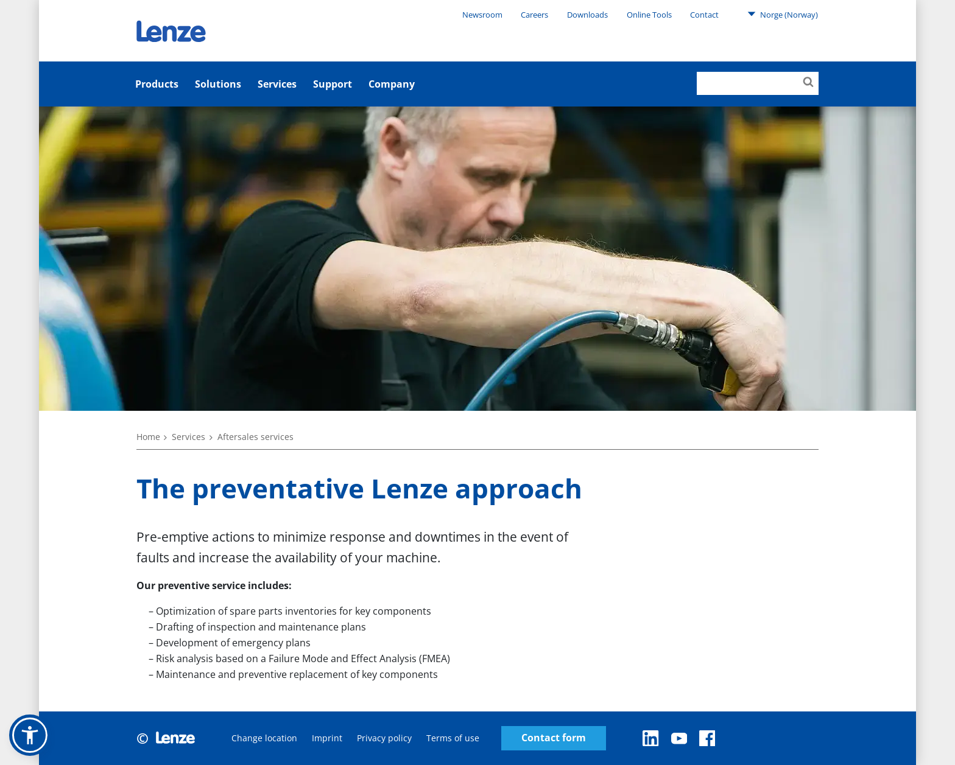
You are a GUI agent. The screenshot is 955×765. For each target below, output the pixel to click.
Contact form (553, 738)
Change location (264, 738)
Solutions (218, 84)
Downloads (587, 14)
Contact (704, 14)
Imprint (327, 738)
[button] (30, 735)
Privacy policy (384, 738)
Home (148, 436)
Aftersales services (255, 436)
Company (391, 84)
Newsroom (482, 14)
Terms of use (452, 738)
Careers (534, 14)
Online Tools (649, 14)
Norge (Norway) (782, 14)
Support (332, 84)
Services (277, 84)
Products (156, 84)
